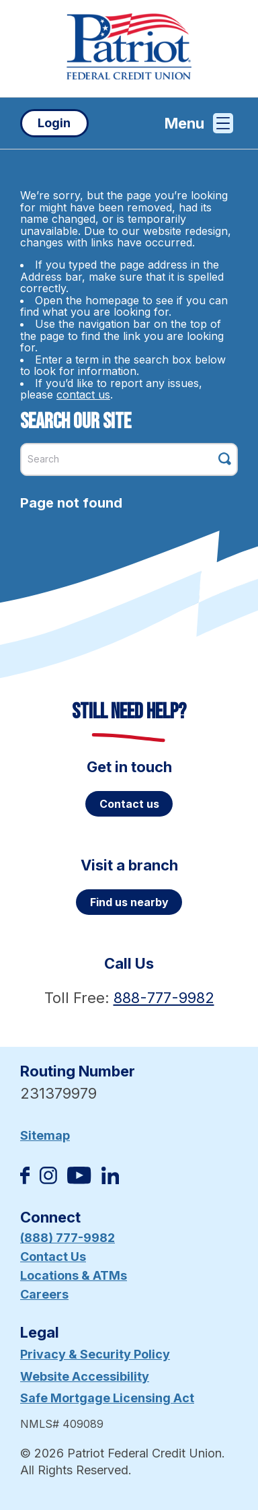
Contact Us (53, 1256)
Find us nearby (129, 902)
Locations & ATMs (73, 1275)
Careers (44, 1294)
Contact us (129, 804)
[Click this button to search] (224, 458)
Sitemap (45, 1135)
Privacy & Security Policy (95, 1354)
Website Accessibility (84, 1376)
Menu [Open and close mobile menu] (199, 123)
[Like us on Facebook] (25, 1180)
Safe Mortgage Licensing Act (107, 1398)
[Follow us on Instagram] (48, 1180)
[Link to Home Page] (129, 48)
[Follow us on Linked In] (110, 1180)
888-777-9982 (164, 997)
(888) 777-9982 (67, 1238)
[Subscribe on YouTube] (79, 1180)
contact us (83, 394)
